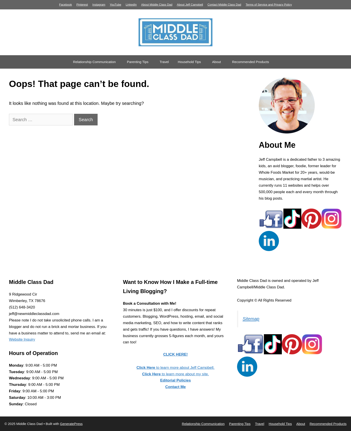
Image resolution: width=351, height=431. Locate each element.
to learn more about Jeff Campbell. (175, 368)
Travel (164, 62)
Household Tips (189, 62)
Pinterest (82, 4)
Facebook (65, 4)
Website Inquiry (22, 339)
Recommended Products (250, 62)
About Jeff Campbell (190, 4)
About (216, 62)
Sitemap (251, 318)
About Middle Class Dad (156, 4)
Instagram (98, 4)
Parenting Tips (137, 62)
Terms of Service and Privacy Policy (269, 4)
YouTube (115, 4)
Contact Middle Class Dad (224, 4)
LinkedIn (131, 4)
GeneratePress (71, 424)
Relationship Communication (94, 62)
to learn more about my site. (175, 374)
